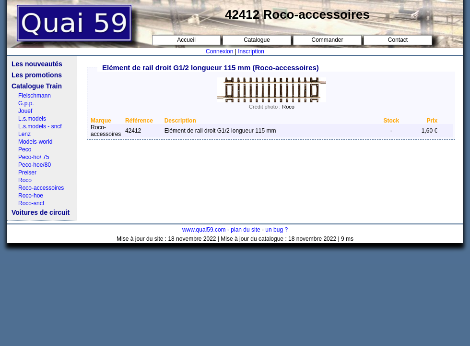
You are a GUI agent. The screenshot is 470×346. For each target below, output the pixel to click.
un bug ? (276, 229)
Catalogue (257, 40)
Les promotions (37, 75)
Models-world (35, 141)
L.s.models (32, 118)
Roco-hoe (30, 195)
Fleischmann (34, 95)
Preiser (27, 172)
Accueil (186, 40)
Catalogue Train (37, 86)
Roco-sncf (31, 203)
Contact (398, 40)
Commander (327, 40)
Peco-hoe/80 (34, 164)
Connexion (219, 51)
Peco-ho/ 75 (33, 157)
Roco (25, 180)
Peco (24, 149)
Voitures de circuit (41, 212)
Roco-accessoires (41, 188)
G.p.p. (26, 103)
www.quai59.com (204, 229)
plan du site (245, 229)
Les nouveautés (37, 64)
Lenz (24, 134)
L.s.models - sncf (40, 126)
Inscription (251, 51)
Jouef (25, 111)
